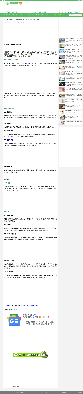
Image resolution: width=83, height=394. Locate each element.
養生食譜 (25, 22)
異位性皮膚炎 (64, 14)
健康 (7, 14)
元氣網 (23, 305)
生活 (33, 14)
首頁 (1, 14)
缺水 (28, 117)
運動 (22, 14)
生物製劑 (59, 14)
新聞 (13, 14)
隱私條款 (22, 392)
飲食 (19, 14)
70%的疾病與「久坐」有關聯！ (11, 12)
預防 (10, 14)
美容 (27, 14)
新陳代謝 (10, 140)
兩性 (30, 14)
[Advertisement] (30, 33)
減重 (24, 14)
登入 (79, 0)
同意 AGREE (80, 392)
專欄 (39, 14)
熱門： (55, 14)
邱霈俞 (18, 22)
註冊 (82, 0)
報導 (4, 14)
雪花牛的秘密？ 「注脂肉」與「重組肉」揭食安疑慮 (68, 12)
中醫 (16, 14)
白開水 (29, 63)
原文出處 (8, 305)
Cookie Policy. (64, 392)
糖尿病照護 (46, 14)
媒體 (42, 14)
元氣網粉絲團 (33, 305)
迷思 (36, 14)
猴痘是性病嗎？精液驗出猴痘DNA (40, 12)
